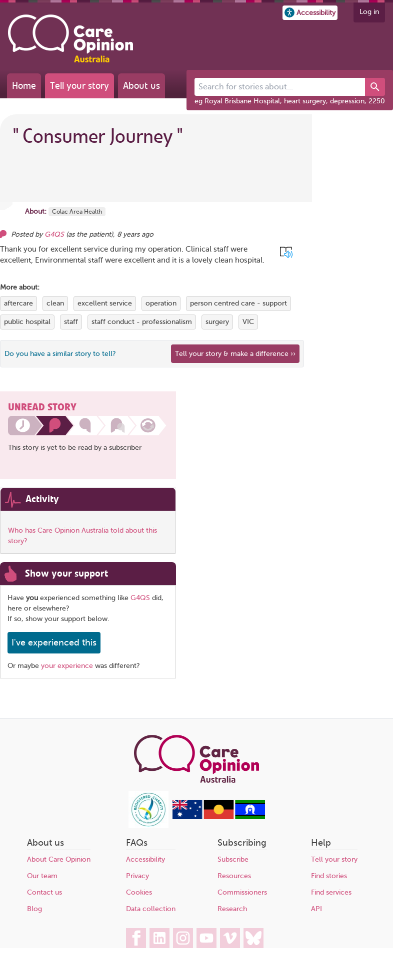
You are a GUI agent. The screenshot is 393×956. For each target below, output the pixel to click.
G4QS (140, 598)
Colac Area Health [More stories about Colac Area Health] (77, 211)
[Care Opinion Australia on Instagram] (183, 938)
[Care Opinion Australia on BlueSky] (254, 938)
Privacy (137, 876)
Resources (234, 876)
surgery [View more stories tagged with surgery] (217, 321)
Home (24, 85)
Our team (42, 876)
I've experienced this (54, 642)
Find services (331, 892)
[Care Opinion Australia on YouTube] (206, 938)
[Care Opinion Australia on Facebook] (136, 938)
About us (141, 85)
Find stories (329, 876)
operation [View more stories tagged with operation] (161, 303)
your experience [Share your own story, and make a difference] (67, 665)
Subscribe (233, 859)
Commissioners (242, 892)
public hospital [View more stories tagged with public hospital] (27, 321)
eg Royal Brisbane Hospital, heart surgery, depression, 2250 (289, 101)
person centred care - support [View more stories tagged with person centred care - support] (238, 303)
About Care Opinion (58, 859)
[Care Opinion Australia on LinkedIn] (160, 938)
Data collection (151, 909)
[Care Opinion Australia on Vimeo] (230, 938)
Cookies (139, 892)
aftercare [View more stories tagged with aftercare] (18, 303)
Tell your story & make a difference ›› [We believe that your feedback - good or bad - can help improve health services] (235, 353)
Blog (34, 909)
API (316, 909)
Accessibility (145, 859)
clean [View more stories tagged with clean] (55, 303)
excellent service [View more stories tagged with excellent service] (105, 303)
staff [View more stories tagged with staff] (71, 321)
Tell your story (79, 85)
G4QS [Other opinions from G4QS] (54, 234)
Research (232, 909)
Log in (369, 11)
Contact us (44, 892)
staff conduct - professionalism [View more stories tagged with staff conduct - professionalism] (142, 321)
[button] (310, 12)
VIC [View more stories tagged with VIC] (248, 321)
